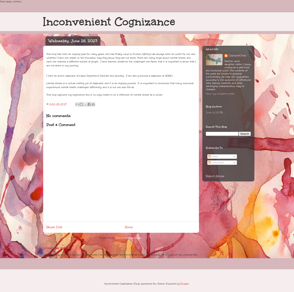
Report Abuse (215, 176)
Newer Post (54, 227)
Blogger (184, 283)
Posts (213, 156)
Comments (216, 162)
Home (129, 227)
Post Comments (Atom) (129, 237)
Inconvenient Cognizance (109, 21)
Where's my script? (56, 248)
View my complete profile (220, 93)
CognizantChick (237, 55)
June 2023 (212, 112)
